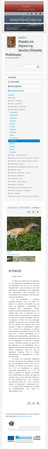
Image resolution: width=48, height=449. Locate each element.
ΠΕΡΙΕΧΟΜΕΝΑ (14, 86)
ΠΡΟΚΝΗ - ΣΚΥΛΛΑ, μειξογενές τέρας (20, 187)
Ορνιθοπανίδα (14, 254)
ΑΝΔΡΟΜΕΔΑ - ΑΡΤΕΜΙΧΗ (17, 107)
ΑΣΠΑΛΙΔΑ (13, 121)
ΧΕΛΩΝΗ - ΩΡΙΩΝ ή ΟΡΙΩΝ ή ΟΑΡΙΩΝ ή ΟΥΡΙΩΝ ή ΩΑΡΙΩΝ (24, 196)
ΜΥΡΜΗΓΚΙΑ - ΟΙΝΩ (15, 179)
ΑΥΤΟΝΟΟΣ (13, 141)
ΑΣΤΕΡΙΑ (12, 124)
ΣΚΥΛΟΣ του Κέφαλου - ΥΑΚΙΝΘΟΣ (19, 190)
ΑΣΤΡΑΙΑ (12, 127)
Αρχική (9, 26)
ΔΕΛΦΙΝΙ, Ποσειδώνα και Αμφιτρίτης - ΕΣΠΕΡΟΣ (23, 158)
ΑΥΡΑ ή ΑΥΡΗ (14, 138)
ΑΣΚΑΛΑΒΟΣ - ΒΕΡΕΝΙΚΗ (16, 110)
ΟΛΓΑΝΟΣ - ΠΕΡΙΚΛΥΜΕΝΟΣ (17, 182)
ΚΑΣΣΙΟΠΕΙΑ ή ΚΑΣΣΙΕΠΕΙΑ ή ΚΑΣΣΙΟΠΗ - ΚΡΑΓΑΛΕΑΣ (24, 167)
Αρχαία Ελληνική (12, 29)
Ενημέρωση (24, 29)
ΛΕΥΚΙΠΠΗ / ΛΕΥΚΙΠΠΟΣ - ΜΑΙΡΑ (19, 173)
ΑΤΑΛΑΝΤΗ (13, 129)
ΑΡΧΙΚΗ (12, 77)
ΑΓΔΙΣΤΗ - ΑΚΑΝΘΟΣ (15, 101)
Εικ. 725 (32, 370)
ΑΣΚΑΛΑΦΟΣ (14, 115)
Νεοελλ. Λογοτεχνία (32, 26)
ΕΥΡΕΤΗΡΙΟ (13, 82)
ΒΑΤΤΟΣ (12, 144)
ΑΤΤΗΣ (12, 135)
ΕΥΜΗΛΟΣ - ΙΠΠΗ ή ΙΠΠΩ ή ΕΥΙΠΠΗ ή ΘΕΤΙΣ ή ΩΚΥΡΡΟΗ (24, 161)
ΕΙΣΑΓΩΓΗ (11, 95)
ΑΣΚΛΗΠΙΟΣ (13, 118)
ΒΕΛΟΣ (12, 149)
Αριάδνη (22, 37)
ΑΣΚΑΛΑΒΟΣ (13, 112)
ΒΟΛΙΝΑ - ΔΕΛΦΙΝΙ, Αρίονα (17, 155)
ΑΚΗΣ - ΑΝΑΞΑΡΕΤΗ (15, 104)
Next (38, 236)
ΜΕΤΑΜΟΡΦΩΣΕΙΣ (24, 91)
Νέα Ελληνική (18, 26)
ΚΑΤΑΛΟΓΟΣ (11, 98)
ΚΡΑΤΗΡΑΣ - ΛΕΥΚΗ (14, 170)
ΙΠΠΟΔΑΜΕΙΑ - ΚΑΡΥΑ (15, 164)
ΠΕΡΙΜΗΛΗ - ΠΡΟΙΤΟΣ (16, 185)
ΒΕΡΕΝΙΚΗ (13, 152)
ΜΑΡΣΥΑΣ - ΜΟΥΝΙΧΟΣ (16, 176)
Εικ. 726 (27, 379)
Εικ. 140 (27, 382)
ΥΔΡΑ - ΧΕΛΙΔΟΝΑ (14, 193)
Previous (10, 236)
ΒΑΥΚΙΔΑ (12, 146)
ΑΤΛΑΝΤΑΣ (13, 132)
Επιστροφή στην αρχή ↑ (25, 416)
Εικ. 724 (12, 368)
